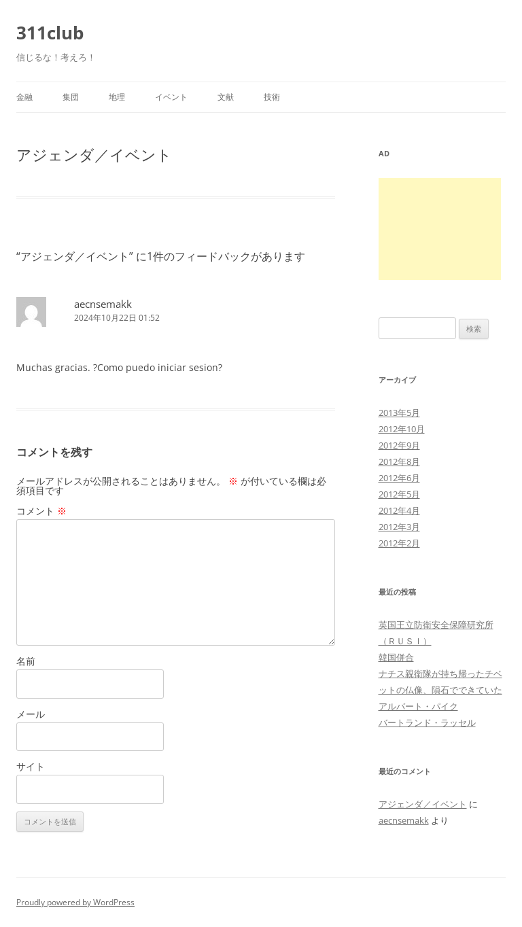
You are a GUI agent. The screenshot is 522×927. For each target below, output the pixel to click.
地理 (117, 97)
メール (30, 713)
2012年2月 (399, 543)
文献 (226, 97)
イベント (171, 97)
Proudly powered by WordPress (75, 902)
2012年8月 (399, 461)
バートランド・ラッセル (427, 722)
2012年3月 (399, 527)
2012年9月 (399, 445)
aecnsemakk (103, 304)
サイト (30, 766)
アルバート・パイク (418, 706)
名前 (25, 660)
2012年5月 (399, 494)
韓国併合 (396, 657)
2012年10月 (402, 429)
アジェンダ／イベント (423, 804)
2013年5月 (399, 412)
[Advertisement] (440, 229)
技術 (272, 97)
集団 (71, 97)
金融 (24, 97)
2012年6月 (399, 478)
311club (50, 32)
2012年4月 (399, 510)
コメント (41, 510)
